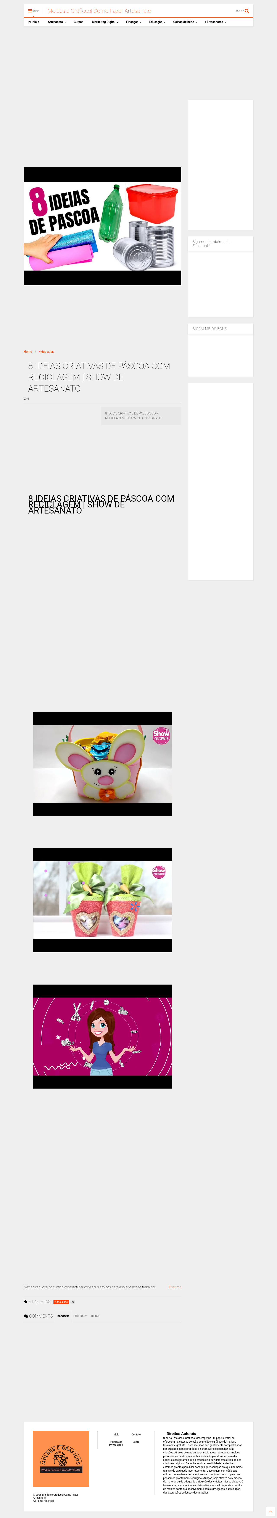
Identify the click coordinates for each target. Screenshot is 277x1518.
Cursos (78, 22)
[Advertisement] (138, 63)
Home (28, 351)
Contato (136, 1434)
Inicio (33, 22)
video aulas (47, 351)
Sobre (136, 1441)
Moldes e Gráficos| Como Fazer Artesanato (99, 11)
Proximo (175, 1287)
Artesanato (57, 22)
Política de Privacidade (116, 1443)
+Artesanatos (215, 22)
